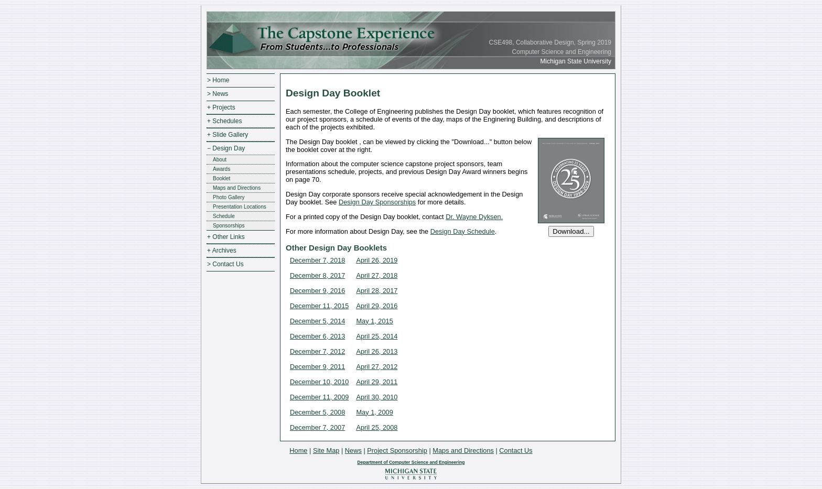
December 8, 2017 (317, 275)
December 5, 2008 (317, 412)
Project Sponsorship (397, 450)
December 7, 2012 (317, 351)
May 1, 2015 (374, 321)
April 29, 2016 (376, 306)
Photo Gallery (229, 197)
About (219, 159)
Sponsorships (229, 226)
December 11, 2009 (319, 397)
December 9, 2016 (317, 291)
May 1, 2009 (374, 412)
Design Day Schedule (462, 231)
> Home (218, 80)
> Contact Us (225, 264)
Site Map (326, 450)
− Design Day (226, 148)
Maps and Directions (237, 188)
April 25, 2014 (376, 336)
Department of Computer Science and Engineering (410, 462)
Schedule (224, 216)
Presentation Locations (239, 207)
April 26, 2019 (376, 260)
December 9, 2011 (317, 367)
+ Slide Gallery (227, 134)
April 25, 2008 (376, 427)
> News (217, 93)
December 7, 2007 (317, 427)
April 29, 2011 (376, 382)
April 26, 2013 (376, 351)
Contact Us (515, 450)
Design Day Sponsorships (377, 202)
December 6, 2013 (317, 336)
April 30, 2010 (376, 397)
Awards (221, 169)
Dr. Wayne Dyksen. (474, 217)
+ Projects (221, 107)
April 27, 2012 (376, 367)
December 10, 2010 (319, 382)
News (353, 450)
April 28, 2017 (376, 291)
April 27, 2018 (376, 275)
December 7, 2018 (317, 260)
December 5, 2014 (317, 321)
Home (298, 450)
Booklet (221, 178)
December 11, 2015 (319, 306)
